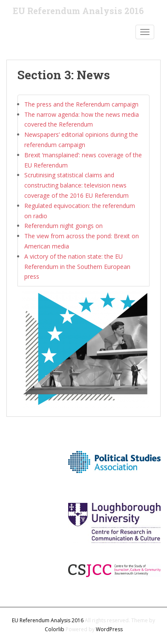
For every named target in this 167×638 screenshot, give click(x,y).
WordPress (109, 629)
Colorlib (54, 629)
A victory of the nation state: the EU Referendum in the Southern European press (77, 266)
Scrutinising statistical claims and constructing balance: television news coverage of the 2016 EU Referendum (76, 185)
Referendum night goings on (63, 226)
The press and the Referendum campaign (81, 104)
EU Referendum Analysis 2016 (78, 10)
